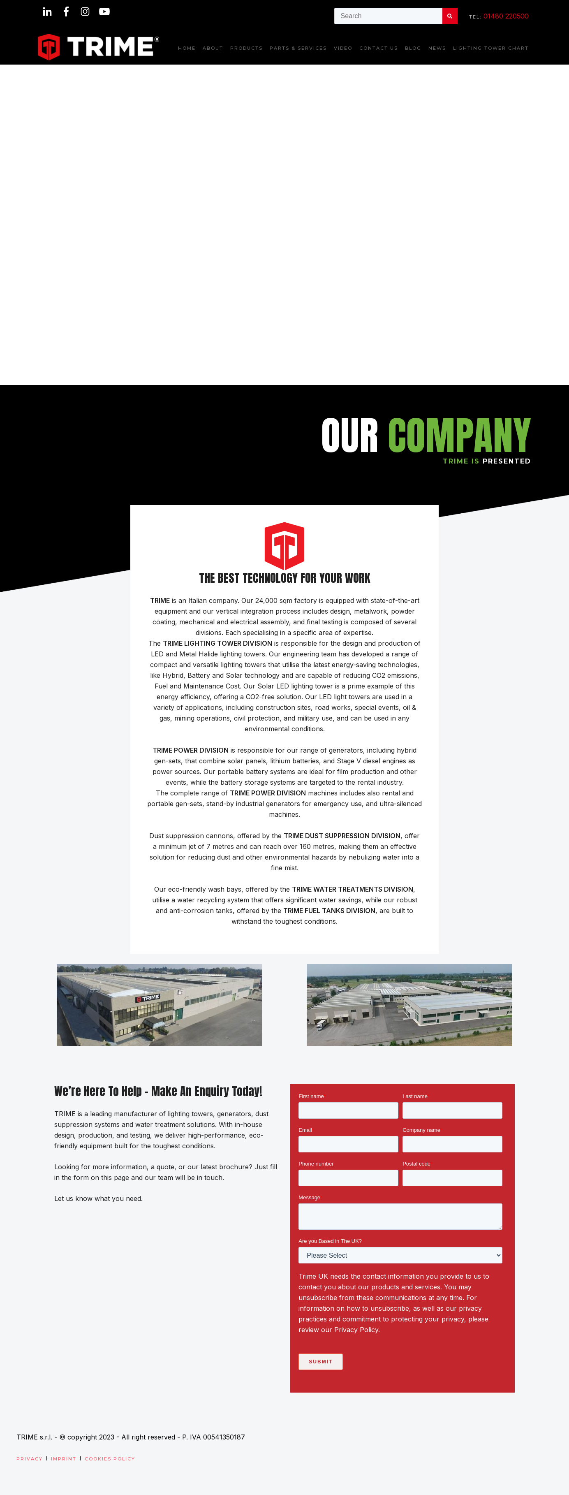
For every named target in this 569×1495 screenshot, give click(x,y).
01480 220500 (506, 16)
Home (187, 48)
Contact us (378, 48)
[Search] (450, 16)
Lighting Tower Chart (491, 48)
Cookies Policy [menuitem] (110, 1459)
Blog (413, 48)
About (213, 48)
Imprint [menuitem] (63, 1459)
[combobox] (388, 16)
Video (343, 48)
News (437, 48)
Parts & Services (298, 48)
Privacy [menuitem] (29, 1459)
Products (246, 48)
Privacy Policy (356, 1330)
